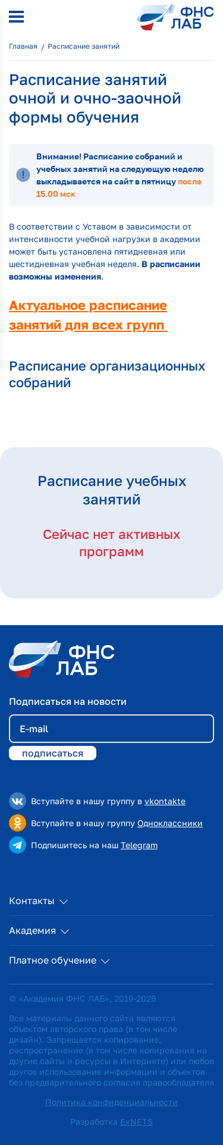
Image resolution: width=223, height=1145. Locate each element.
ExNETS (136, 1121)
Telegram (139, 845)
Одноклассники (170, 823)
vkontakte (165, 801)
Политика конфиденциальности (111, 1102)
